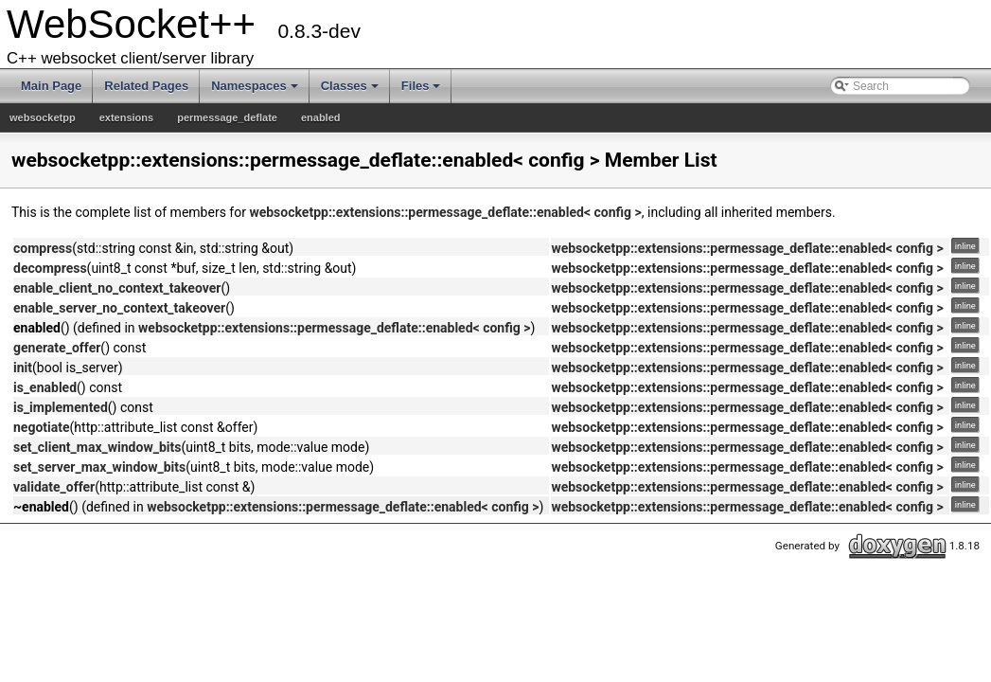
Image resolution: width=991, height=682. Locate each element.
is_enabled (45, 387)
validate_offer (54, 486)
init (22, 367)
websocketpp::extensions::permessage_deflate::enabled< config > (445, 212)
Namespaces (254, 86)
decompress (50, 268)
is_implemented (60, 407)
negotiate (41, 427)
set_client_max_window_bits (97, 447)
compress (42, 248)
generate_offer (56, 347)
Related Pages (146, 86)
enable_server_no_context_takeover (119, 307)
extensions (126, 117)
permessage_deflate (227, 117)
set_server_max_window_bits (99, 467)
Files (421, 86)
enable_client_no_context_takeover (117, 288)
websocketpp (42, 117)
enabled (321, 117)
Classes (350, 86)
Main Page (51, 86)
